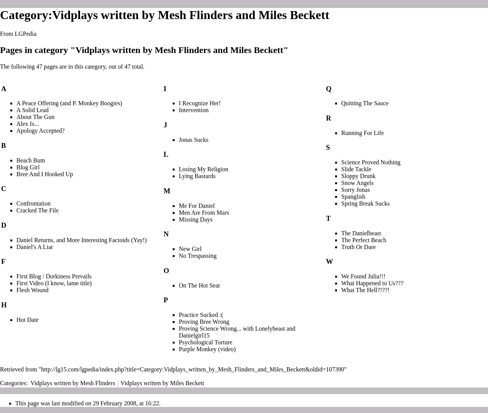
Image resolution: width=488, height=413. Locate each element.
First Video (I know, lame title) (54, 283)
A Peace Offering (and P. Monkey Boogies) (69, 103)
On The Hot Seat (199, 285)
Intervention (194, 110)
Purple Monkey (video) (207, 349)
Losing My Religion (203, 169)
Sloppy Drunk (358, 176)
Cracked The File (37, 210)
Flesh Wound (32, 290)
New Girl (190, 249)
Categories (13, 383)
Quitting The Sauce (364, 103)
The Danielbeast (361, 233)
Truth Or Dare (358, 247)
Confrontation (33, 203)
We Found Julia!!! (363, 276)
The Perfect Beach (363, 240)
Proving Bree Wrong (204, 321)
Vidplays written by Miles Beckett (162, 383)
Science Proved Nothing (371, 162)
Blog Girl (28, 167)
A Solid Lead (32, 110)
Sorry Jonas (355, 189)
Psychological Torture (205, 342)
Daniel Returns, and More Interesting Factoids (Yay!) (81, 240)
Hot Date (27, 320)
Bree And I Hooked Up (44, 174)
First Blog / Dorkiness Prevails (54, 276)
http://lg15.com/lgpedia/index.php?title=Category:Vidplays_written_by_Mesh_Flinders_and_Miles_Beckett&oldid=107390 (192, 369)
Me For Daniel (197, 205)
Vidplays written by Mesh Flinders (72, 383)
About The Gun (35, 117)
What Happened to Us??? (372, 283)
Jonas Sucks (194, 140)
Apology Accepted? (40, 130)
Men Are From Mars (204, 212)
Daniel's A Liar (34, 247)
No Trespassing (198, 255)
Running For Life (362, 133)
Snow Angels (357, 183)
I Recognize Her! (200, 103)
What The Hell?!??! (365, 290)
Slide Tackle (356, 169)
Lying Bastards (197, 176)
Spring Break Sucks (365, 203)
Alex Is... (27, 124)
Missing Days (195, 219)
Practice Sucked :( (201, 315)
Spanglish (353, 196)
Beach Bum (30, 160)
